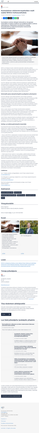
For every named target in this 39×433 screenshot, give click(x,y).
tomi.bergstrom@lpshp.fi (7, 179)
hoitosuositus (17, 192)
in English (8, 428)
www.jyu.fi (31, 298)
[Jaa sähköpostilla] (18, 18)
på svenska (13, 428)
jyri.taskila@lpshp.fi (5, 174)
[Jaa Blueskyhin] (13, 18)
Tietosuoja (3, 421)
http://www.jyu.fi (5, 285)
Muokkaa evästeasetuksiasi (7, 423)
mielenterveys (21, 195)
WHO (3, 197)
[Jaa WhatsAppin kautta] (16, 18)
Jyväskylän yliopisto (16, 15)
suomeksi (3, 428)
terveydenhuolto (30, 195)
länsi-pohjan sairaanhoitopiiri (9, 195)
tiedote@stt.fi (4, 412)
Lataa (3, 253)
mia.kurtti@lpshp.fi (5, 185)
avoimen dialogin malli (7, 192)
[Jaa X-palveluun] (9, 18)
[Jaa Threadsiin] (11, 18)
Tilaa (6, 314)
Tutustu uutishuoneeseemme (11, 396)
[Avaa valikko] (8, 1)
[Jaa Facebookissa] (4, 18)
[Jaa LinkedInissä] (6, 18)
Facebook (3, 418)
